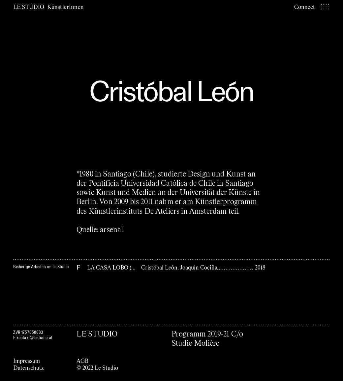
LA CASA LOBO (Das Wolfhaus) (126, 267)
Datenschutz (28, 367)
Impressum (26, 360)
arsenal (111, 229)
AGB (82, 360)
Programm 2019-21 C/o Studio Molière (207, 338)
